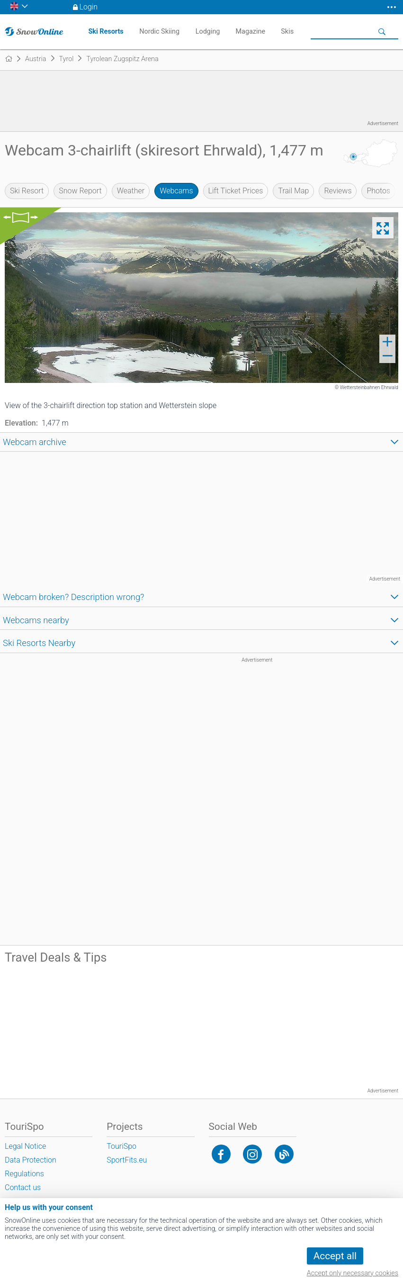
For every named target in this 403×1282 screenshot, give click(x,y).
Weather (131, 190)
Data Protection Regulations (30, 1166)
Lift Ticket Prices (235, 190)
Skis (287, 31)
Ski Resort (27, 190)
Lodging (208, 31)
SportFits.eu (127, 1159)
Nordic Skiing (159, 31)
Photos (378, 190)
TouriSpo (121, 1146)
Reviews (337, 190)
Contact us (23, 1187)
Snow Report (80, 190)
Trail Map (293, 190)
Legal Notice (25, 1146)
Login (89, 6)
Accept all (335, 1256)
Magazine (251, 31)
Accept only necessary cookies (352, 1273)
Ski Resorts (105, 31)
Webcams (176, 190)
